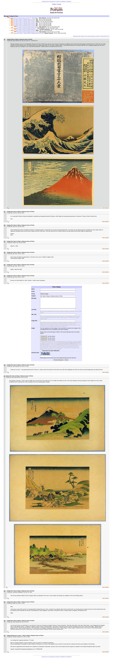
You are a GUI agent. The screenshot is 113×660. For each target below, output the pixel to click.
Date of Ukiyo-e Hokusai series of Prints (20, 18)
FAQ (108, 36)
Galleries (69, 1)
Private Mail (103, 36)
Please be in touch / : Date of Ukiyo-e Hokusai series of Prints (28, 33)
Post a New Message (90, 36)
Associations (52, 1)
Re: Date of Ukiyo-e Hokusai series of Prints (24, 19)
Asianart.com (45, 1)
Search (98, 36)
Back (82, 36)
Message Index (76, 36)
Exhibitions (63, 1)
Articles (58, 1)
